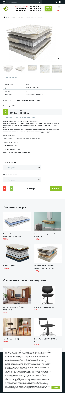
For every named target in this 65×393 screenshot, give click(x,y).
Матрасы (20, 17)
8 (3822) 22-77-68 (35, 7)
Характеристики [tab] (11, 77)
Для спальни (11, 17)
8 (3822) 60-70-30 (20, 8)
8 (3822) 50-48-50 (35, 8)
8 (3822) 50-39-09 (20, 10)
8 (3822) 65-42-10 (35, 10)
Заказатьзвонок (48, 8)
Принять (55, 387)
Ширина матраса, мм (10, 175)
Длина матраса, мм (9, 162)
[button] (54, 59)
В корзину (55, 188)
